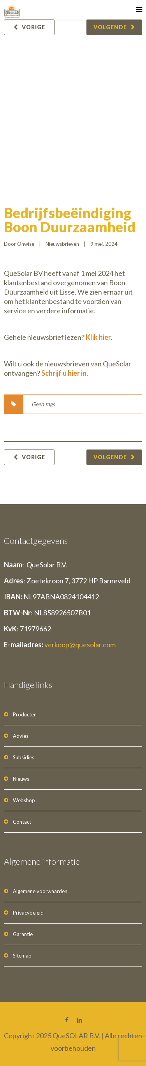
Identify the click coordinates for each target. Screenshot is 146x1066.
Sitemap (22, 955)
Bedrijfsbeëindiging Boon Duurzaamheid (69, 219)
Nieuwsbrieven (62, 244)
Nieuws (21, 779)
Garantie (23, 934)
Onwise (25, 244)
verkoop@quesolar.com (80, 644)
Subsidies (23, 757)
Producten (25, 714)
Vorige (33, 27)
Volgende (110, 27)
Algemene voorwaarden (40, 891)
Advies (20, 736)
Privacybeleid (28, 913)
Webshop (24, 800)
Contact (22, 822)
